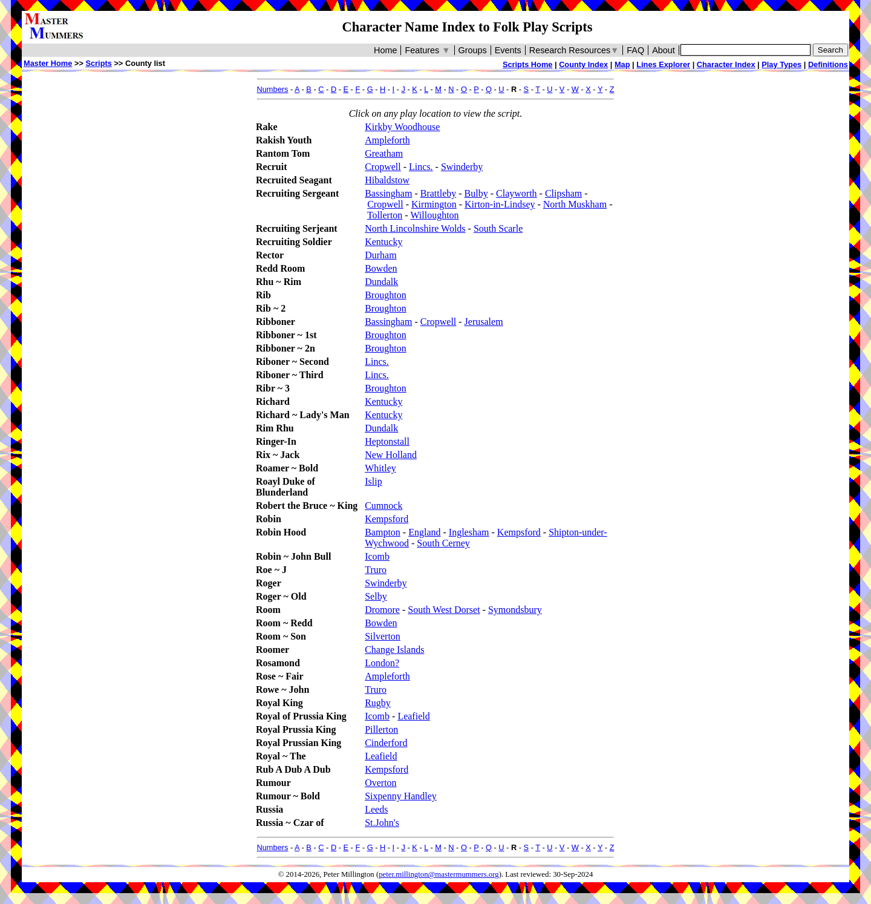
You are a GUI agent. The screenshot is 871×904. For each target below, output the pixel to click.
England (424, 532)
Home (385, 50)
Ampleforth (387, 140)
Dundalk (381, 282)
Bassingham (388, 193)
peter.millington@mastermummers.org (439, 874)
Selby (376, 596)
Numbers (273, 89)
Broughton (385, 295)
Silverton (382, 636)
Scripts (98, 63)
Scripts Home (528, 64)
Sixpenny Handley (401, 796)
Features (427, 50)
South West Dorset (444, 609)
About (663, 50)
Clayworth (516, 193)
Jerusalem (484, 321)
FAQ (635, 50)
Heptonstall (387, 441)
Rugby (378, 703)
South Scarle (498, 228)
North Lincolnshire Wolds (415, 228)
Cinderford (386, 743)
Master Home (48, 63)
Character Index (726, 64)
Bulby (476, 193)
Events (508, 50)
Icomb (377, 556)
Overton (380, 783)
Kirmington (434, 204)
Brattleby (438, 193)
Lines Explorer (663, 64)
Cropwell (383, 167)
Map (622, 64)
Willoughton (434, 215)
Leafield (413, 716)
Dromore (382, 609)
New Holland (391, 455)
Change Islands (394, 649)
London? (382, 663)
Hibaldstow (387, 180)
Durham (380, 255)
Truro (376, 570)
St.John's (382, 822)
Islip (373, 481)
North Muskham (575, 204)
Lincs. (421, 167)
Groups (472, 50)
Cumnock (383, 505)
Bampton (382, 532)
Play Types (781, 64)
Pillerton (381, 729)
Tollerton (384, 215)
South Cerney (443, 543)
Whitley (380, 468)
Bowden (381, 268)
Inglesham (469, 532)
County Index (583, 64)
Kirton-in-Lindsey (500, 204)
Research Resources (574, 50)
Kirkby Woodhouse (402, 127)
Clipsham (563, 193)
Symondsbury (515, 609)
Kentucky (383, 242)
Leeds (376, 809)
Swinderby (462, 167)
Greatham (384, 153)
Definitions (828, 64)
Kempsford (386, 519)
